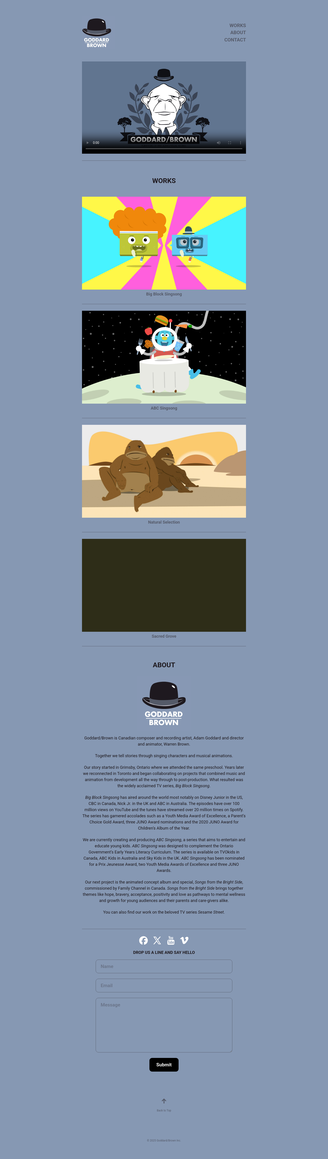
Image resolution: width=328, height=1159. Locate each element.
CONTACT (235, 40)
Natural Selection (164, 522)
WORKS (237, 25)
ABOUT (238, 32)
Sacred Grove (164, 636)
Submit (164, 1064)
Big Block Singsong (164, 294)
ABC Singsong (164, 408)
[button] (143, 940)
